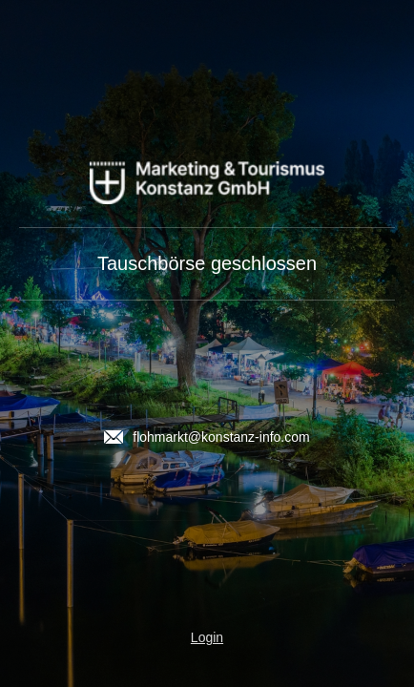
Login (207, 637)
